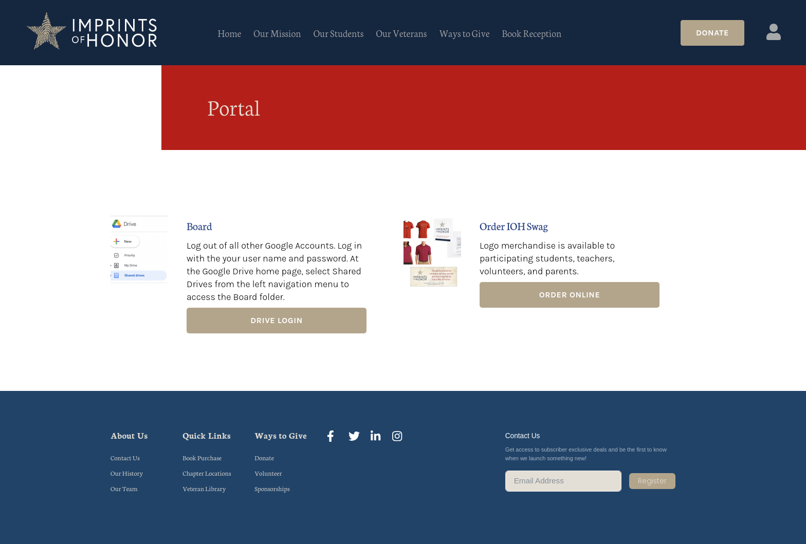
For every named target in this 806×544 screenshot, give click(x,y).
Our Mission (277, 33)
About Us (129, 435)
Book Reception (532, 33)
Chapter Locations (206, 472)
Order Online (569, 294)
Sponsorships (271, 488)
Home (230, 33)
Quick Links (206, 435)
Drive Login (276, 320)
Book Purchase (202, 457)
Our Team (124, 488)
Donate (712, 32)
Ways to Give (464, 33)
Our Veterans (401, 33)
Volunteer (268, 472)
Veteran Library (204, 488)
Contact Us (125, 457)
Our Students (339, 33)
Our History (127, 472)
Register (652, 481)
